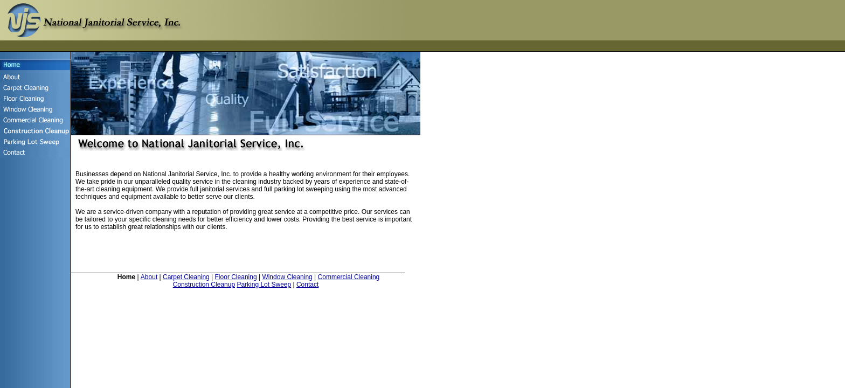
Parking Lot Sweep (264, 284)
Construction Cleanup (204, 284)
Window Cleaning (287, 277)
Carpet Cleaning (186, 277)
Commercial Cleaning (349, 277)
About (149, 277)
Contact (307, 284)
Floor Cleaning (236, 277)
